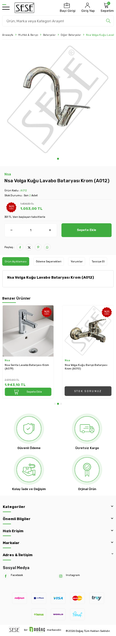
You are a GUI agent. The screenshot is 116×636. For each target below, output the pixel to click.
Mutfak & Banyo (28, 34)
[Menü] (6, 8)
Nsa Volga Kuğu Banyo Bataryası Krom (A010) (86, 366)
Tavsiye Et (98, 261)
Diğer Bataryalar (71, 34)
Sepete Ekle (86, 230)
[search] (108, 21)
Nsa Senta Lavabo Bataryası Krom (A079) (27, 366)
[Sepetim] (106, 7)
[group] (58, 100)
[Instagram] (61, 576)
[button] (58, 159)
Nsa (7, 174)
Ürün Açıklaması (16, 261)
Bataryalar (49, 34)
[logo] (24, 7)
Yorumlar (77, 261)
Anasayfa (7, 34)
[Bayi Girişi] (66, 7)
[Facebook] (6, 576)
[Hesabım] (87, 7)
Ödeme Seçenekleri (48, 261)
